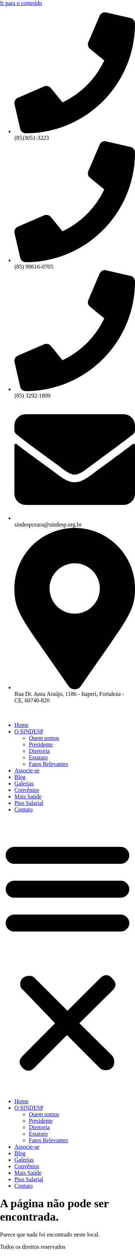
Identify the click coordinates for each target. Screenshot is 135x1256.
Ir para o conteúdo (21, 3)
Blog (20, 777)
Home (21, 725)
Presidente (41, 744)
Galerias (23, 783)
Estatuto (38, 757)
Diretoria (39, 751)
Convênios (26, 790)
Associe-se (26, 770)
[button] (67, 955)
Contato (23, 809)
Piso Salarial (28, 803)
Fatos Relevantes (48, 764)
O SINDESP (28, 731)
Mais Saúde (27, 796)
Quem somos (44, 738)
